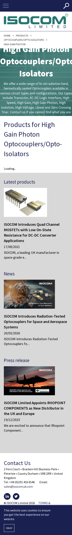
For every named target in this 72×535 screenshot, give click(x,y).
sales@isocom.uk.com (18, 486)
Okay (9, 528)
